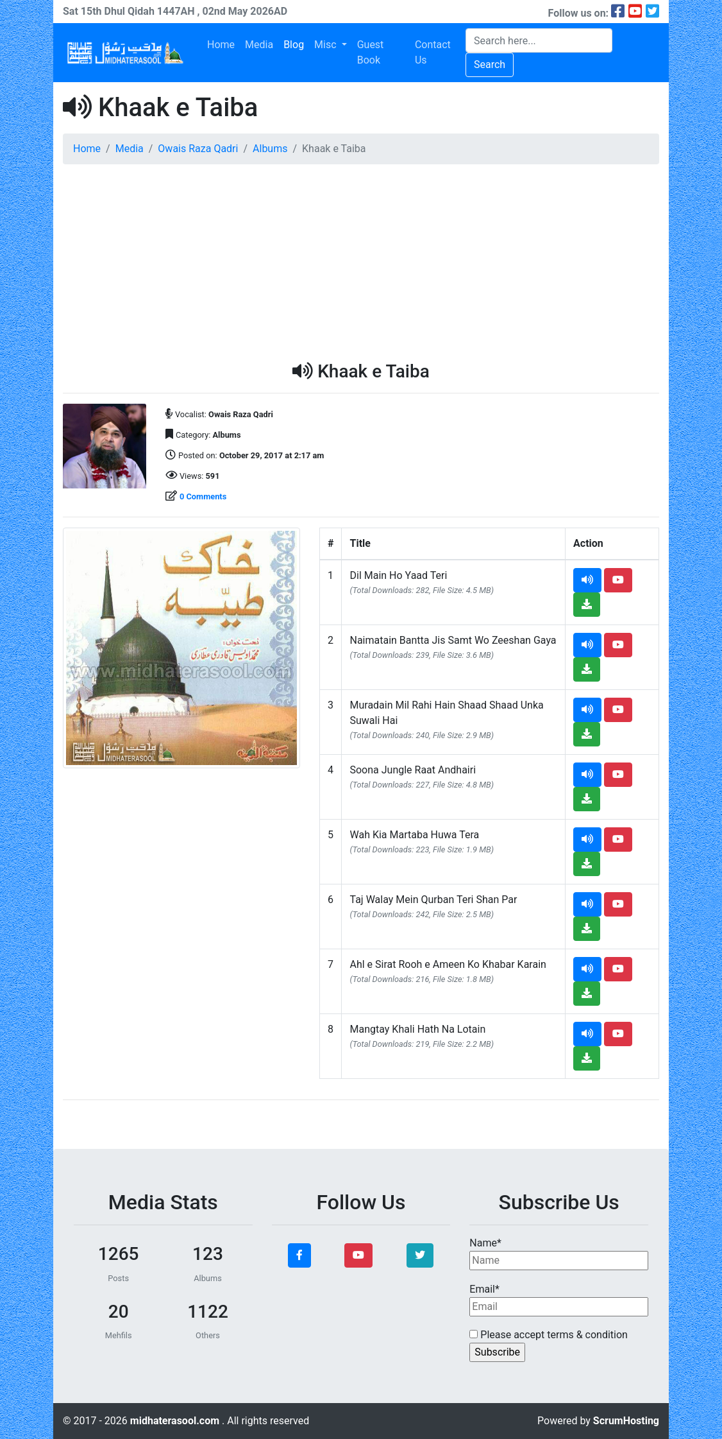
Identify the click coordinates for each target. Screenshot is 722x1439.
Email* (558, 1299)
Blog (293, 45)
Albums (270, 148)
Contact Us (433, 52)
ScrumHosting (626, 1421)
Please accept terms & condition (548, 1335)
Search (489, 64)
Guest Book (370, 52)
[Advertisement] (361, 264)
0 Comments (203, 496)
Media (259, 45)
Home (221, 45)
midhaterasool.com (176, 1421)
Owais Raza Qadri (198, 148)
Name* (558, 1253)
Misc (326, 45)
